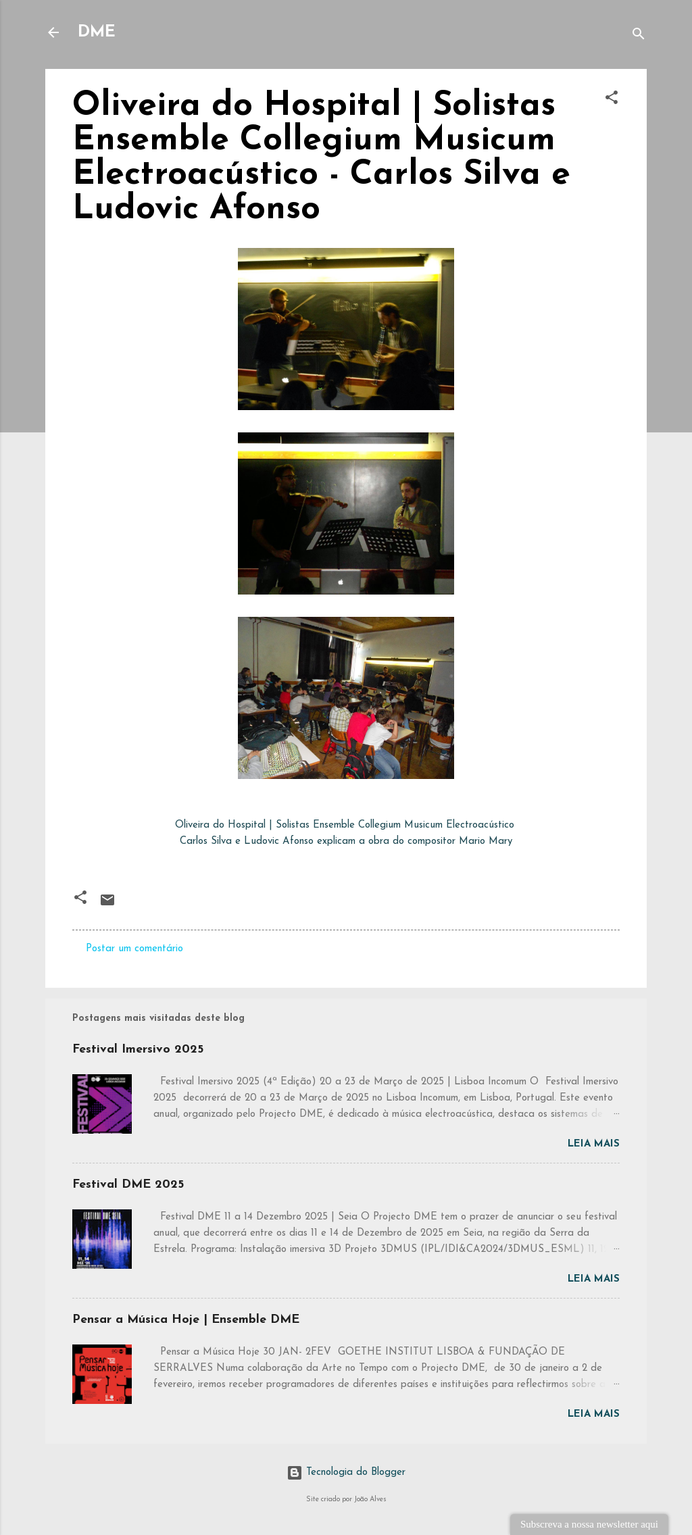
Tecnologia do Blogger (346, 1472)
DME (97, 32)
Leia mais (594, 1144)
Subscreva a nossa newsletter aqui (589, 1524)
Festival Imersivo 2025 (137, 1049)
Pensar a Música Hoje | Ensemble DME (185, 1319)
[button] (611, 100)
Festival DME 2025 (128, 1184)
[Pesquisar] (639, 36)
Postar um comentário (134, 949)
